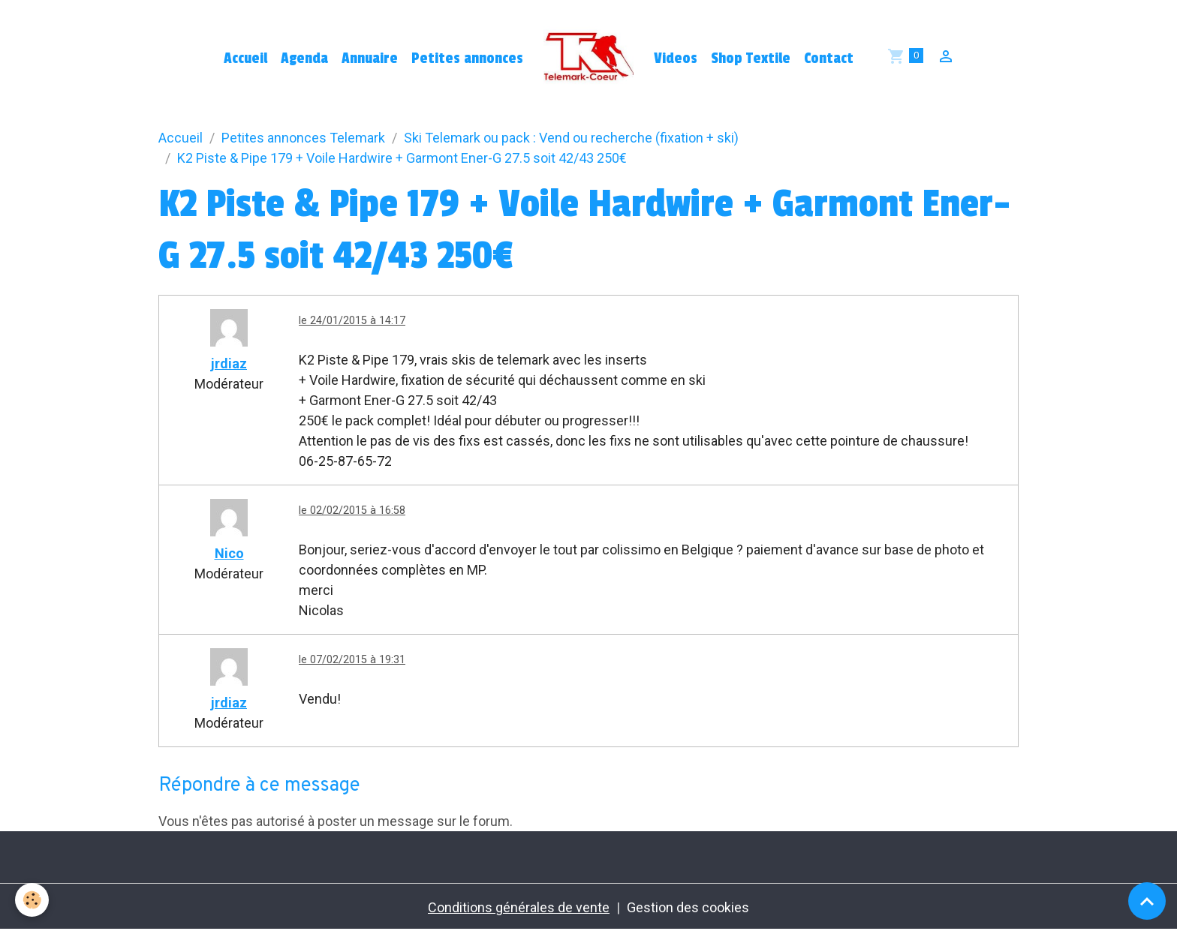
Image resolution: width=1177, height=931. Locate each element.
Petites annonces (467, 59)
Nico (229, 553)
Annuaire (370, 59)
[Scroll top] (1147, 901)
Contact (828, 59)
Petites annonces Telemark (303, 138)
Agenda (304, 59)
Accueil (245, 59)
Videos (675, 59)
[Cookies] (32, 900)
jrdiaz (229, 363)
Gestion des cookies (688, 907)
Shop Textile (750, 59)
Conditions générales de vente (519, 907)
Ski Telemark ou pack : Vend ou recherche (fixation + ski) (571, 138)
